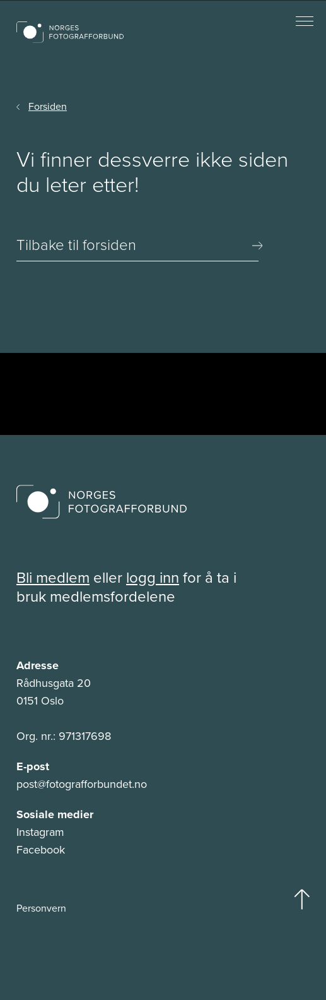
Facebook (40, 850)
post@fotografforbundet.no (81, 784)
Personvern (41, 908)
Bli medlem (53, 577)
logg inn (152, 577)
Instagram (40, 832)
